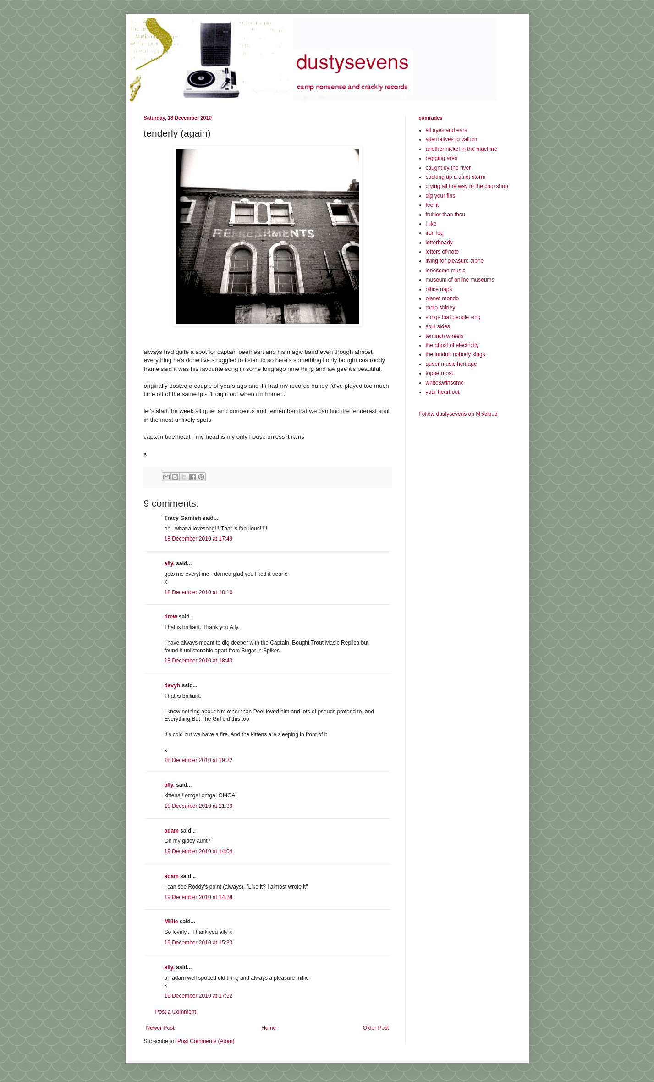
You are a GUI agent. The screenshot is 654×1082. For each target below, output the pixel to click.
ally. (170, 563)
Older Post (376, 1028)
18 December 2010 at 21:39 (199, 806)
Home (268, 1028)
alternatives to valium (452, 139)
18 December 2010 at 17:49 (199, 538)
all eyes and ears (446, 130)
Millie (171, 921)
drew (171, 616)
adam (172, 831)
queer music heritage (451, 364)
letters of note (442, 251)
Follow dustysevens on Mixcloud (458, 414)
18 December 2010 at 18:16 (199, 592)
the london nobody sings (455, 354)
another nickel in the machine (461, 149)
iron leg (435, 233)
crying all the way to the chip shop (467, 186)
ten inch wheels (445, 336)
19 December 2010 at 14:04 (199, 851)
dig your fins (441, 196)
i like (431, 224)
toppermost (439, 373)
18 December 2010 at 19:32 (199, 760)
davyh (173, 685)
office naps (439, 289)
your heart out (443, 392)
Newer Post (160, 1028)
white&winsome (445, 383)
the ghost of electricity (452, 345)
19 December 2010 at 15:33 (199, 942)
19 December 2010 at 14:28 (199, 897)
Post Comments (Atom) (206, 1041)
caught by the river (448, 168)
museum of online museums (460, 279)
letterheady (439, 242)
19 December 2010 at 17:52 (199, 996)
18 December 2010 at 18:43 (199, 660)
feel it (432, 205)
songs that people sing (453, 317)
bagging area (442, 158)
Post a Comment (175, 1012)
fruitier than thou (446, 214)
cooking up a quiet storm (456, 177)
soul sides (438, 326)
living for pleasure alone (455, 261)
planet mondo (442, 298)
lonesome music (446, 270)
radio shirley (441, 307)
